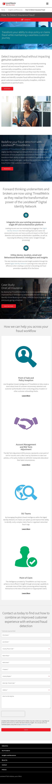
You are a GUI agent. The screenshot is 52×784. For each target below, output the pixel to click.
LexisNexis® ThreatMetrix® (11, 149)
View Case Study (8, 306)
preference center (26, 724)
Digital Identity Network (18, 264)
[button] (26, 649)
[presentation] (13, 714)
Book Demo (7, 88)
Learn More (26, 369)
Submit (26, 730)
